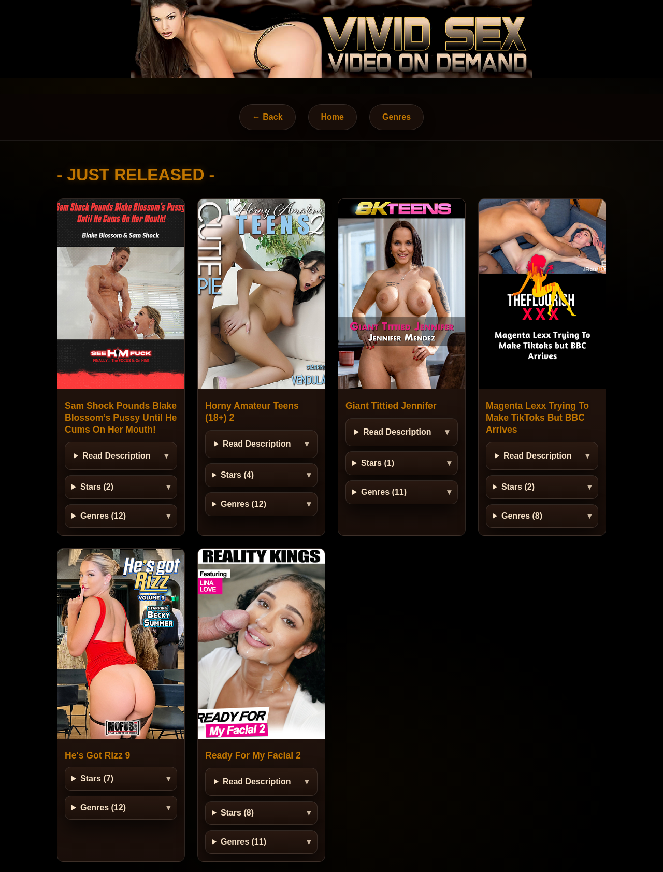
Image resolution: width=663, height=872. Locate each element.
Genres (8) (521, 515)
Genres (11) (384, 492)
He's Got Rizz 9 (97, 755)
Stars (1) (377, 463)
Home (332, 116)
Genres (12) (103, 515)
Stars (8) (237, 812)
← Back (267, 116)
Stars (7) (96, 778)
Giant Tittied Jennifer (391, 406)
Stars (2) (96, 486)
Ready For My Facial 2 (253, 755)
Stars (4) (237, 474)
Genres (396, 116)
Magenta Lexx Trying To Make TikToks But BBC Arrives (537, 418)
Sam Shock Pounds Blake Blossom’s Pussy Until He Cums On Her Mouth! (121, 418)
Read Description (116, 455)
